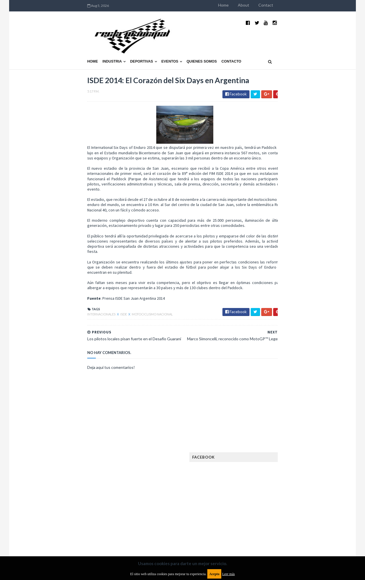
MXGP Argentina (271, 454)
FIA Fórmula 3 (268, 418)
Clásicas (264, 381)
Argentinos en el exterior (279, 372)
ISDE (59, 311)
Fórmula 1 (291, 427)
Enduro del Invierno (301, 390)
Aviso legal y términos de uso (48, 533)
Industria (48, 48)
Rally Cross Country (275, 491)
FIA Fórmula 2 (297, 409)
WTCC (262, 509)
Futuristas (266, 427)
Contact (330, 5)
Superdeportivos (315, 491)
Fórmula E (316, 427)
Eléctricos (266, 390)
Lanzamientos (305, 445)
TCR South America (273, 500)
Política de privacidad (149, 533)
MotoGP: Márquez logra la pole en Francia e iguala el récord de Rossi (309, 307)
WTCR (278, 509)
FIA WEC (293, 418)
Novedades (307, 473)
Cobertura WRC (292, 381)
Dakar (318, 381)
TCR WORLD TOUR (311, 500)
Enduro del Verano (274, 399)
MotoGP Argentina (274, 463)
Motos (304, 463)
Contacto (167, 48)
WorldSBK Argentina (308, 509)
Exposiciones (268, 409)
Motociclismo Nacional (87, 311)
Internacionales (37, 311)
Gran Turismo (269, 436)
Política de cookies (254, 533)
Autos (314, 372)
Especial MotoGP (312, 399)
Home (288, 5)
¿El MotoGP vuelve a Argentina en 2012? (303, 276)
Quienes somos (137, 48)
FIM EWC (312, 418)
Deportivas (77, 48)
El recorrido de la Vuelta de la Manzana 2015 (310, 248)
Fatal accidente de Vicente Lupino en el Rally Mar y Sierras (309, 336)
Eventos (105, 48)
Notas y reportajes (274, 473)
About (308, 5)
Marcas (298, 454)
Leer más (228, 574)
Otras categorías (273, 482)
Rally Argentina (309, 482)
